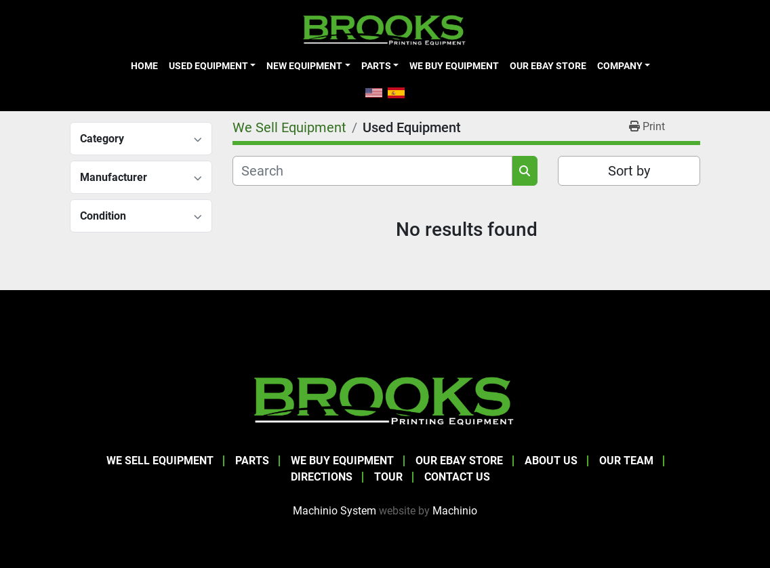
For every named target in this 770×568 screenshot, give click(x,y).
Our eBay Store (548, 65)
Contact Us (457, 476)
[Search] (372, 171)
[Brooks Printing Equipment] (385, 398)
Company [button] (620, 65)
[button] (212, 66)
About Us (551, 460)
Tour (388, 476)
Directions (321, 476)
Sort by (629, 171)
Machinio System (334, 510)
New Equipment (304, 65)
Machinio (454, 510)
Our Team (626, 460)
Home (144, 65)
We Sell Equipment (160, 460)
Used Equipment (208, 65)
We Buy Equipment (454, 65)
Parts (376, 65)
